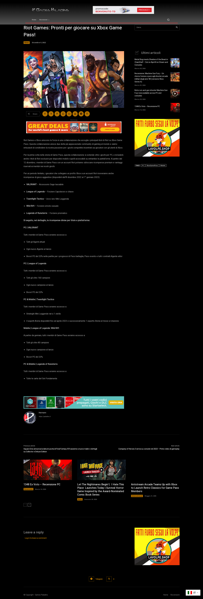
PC (143, 165)
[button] (168, 20)
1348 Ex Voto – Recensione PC (147, 106)
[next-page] (29, 505)
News (27, 42)
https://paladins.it (45, 416)
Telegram (99, 579)
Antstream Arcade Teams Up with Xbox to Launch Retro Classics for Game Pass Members (155, 488)
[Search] (177, 27)
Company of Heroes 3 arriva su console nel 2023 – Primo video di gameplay (148, 449)
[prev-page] (25, 505)
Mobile (162, 165)
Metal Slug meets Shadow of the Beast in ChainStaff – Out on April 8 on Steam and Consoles (151, 62)
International (137, 496)
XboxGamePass (152, 165)
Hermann (42, 412)
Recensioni (28, 489)
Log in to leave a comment (36, 538)
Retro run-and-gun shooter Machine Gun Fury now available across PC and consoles (151, 93)
